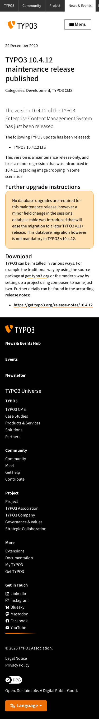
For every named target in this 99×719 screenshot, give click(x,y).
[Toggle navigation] (77, 24)
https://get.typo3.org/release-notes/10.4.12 (53, 305)
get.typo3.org (37, 276)
